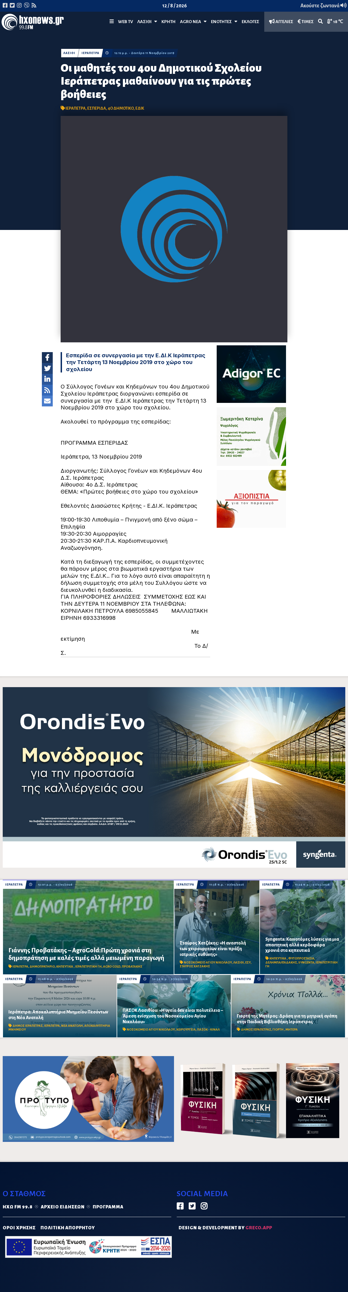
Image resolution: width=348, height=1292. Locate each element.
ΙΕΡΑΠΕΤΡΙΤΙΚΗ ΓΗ (88, 966)
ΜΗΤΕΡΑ (291, 1029)
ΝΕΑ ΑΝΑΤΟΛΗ (72, 1026)
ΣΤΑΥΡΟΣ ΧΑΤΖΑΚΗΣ (195, 966)
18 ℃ (335, 21)
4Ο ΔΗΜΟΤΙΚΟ (121, 108)
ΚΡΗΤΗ (168, 21)
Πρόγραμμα (108, 1207)
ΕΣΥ (248, 962)
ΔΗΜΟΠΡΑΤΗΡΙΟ (42, 966)
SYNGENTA (306, 962)
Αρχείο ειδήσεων (63, 1207)
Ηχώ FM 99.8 (18, 1207)
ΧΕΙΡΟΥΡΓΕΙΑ (186, 1029)
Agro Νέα (193, 21)
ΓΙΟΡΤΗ (278, 1029)
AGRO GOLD (111, 966)
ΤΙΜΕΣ (306, 21)
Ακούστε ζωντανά (323, 5)
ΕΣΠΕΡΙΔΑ (96, 108)
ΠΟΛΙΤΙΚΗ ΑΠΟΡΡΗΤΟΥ (68, 1227)
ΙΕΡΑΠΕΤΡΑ (90, 53)
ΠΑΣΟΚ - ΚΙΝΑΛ (208, 1029)
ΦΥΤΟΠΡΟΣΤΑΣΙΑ (301, 958)
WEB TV (125, 21)
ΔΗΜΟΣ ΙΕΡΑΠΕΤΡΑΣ (28, 1026)
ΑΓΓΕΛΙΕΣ (281, 21)
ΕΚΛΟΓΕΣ (250, 21)
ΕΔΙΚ (139, 108)
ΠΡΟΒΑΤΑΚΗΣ (132, 966)
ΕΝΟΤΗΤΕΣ (224, 21)
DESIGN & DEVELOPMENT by (225, 1227)
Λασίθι (147, 21)
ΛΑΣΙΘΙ (69, 53)
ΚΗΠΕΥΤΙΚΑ (65, 966)
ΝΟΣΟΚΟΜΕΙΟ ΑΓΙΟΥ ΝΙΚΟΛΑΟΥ (208, 962)
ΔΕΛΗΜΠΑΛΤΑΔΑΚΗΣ (281, 962)
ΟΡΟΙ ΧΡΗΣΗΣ (19, 1227)
